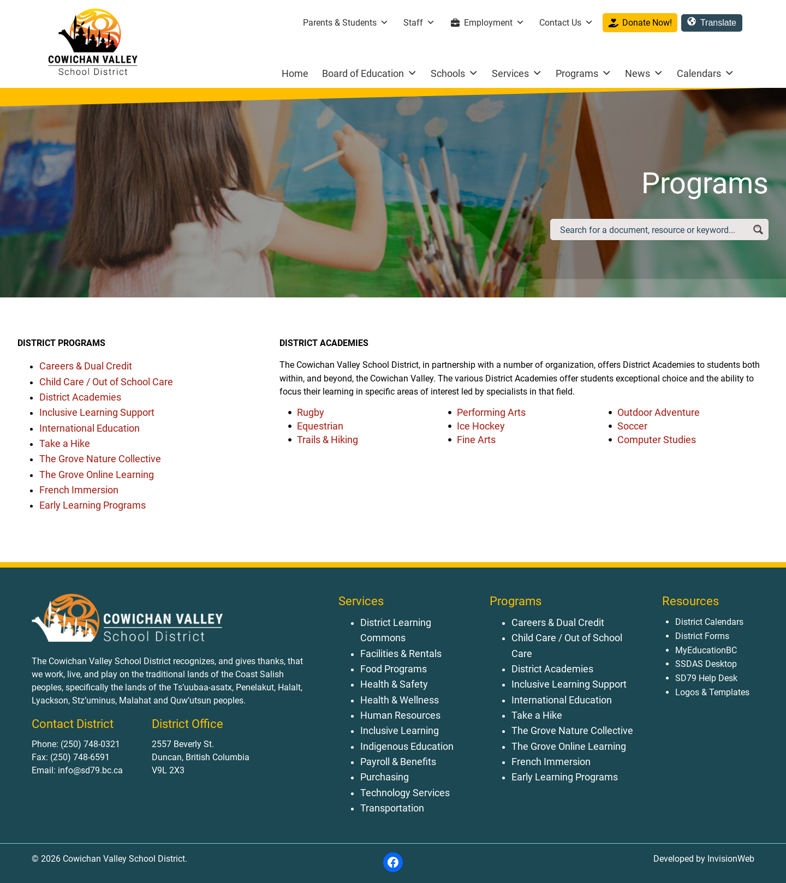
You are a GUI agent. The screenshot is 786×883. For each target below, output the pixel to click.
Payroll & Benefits (398, 761)
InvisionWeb (729, 859)
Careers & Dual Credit (85, 366)
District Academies (80, 397)
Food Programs (393, 669)
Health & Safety (394, 684)
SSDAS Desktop (706, 664)
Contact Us (566, 22)
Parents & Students (346, 22)
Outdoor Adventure (658, 412)
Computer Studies (656, 439)
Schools (454, 73)
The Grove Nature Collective (100, 459)
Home (295, 73)
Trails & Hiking (327, 439)
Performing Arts (491, 412)
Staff (419, 22)
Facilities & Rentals (401, 653)
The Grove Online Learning (96, 474)
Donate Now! (647, 22)
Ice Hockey (481, 426)
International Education (89, 428)
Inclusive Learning (399, 730)
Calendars (705, 73)
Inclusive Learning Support (96, 412)
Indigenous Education (407, 746)
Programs (583, 73)
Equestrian (320, 426)
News (644, 73)
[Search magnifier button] (758, 229)
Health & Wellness (399, 700)
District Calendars (709, 622)
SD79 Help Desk (706, 678)
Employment (494, 22)
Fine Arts (476, 439)
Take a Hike (64, 443)
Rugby (310, 412)
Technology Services (405, 792)
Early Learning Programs (92, 505)
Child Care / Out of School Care (106, 382)
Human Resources (400, 715)
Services (517, 73)
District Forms (702, 636)
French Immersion (78, 490)
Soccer (632, 426)
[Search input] (653, 229)
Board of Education (369, 73)
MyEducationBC (706, 650)
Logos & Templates (712, 692)
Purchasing (384, 777)
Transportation (392, 808)
